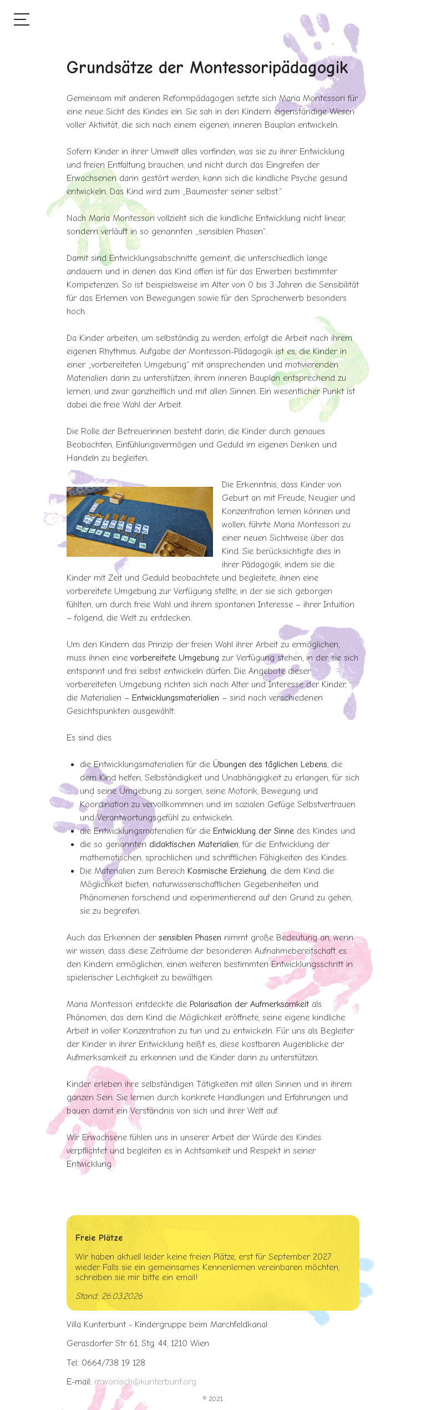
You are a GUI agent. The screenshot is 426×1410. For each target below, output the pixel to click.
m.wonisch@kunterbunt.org (145, 1382)
